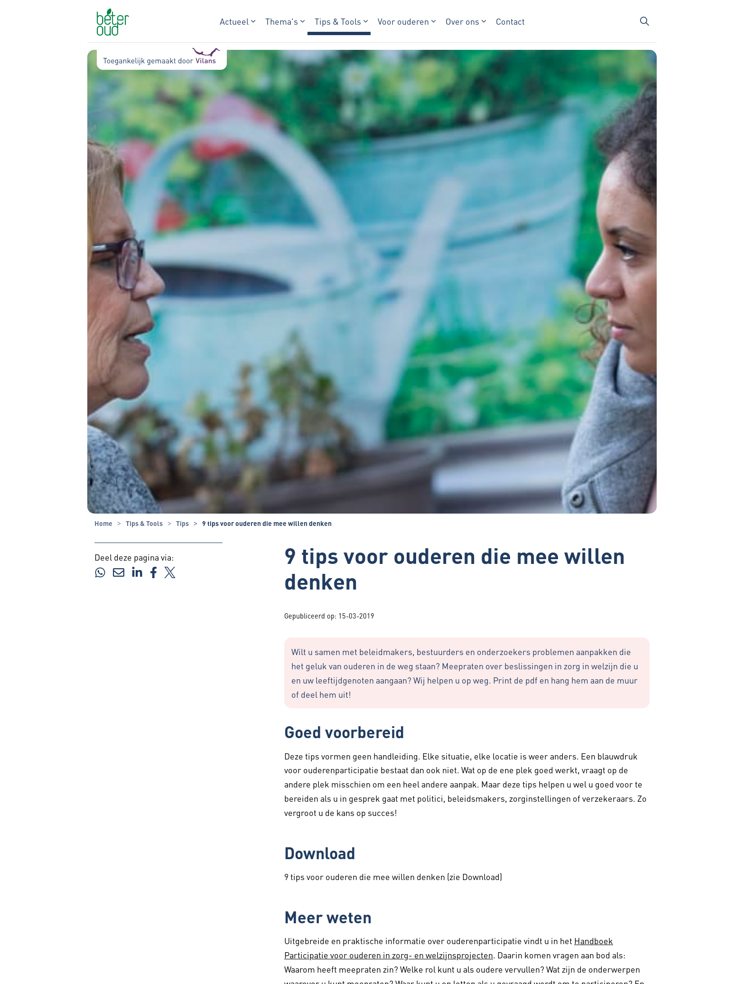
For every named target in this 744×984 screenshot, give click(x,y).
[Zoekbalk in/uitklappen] (644, 21)
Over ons (462, 21)
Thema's (281, 21)
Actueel (234, 21)
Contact (510, 21)
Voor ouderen (403, 21)
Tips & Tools (338, 21)
